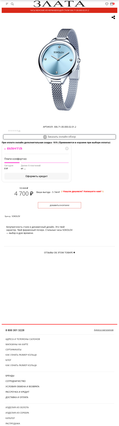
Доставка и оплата (17, 397)
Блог (8, 360)
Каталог (10, 418)
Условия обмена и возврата (22, 386)
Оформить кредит (36, 176)
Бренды (10, 375)
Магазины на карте (17, 344)
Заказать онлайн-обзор (59, 136)
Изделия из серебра (17, 412)
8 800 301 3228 (15, 330)
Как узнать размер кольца (21, 354)
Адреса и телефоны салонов (23, 339)
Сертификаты (13, 349)
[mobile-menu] (7, 4)
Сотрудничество (16, 381)
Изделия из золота (17, 407)
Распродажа (13, 423)
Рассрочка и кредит (17, 391)
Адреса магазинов (103, 329)
